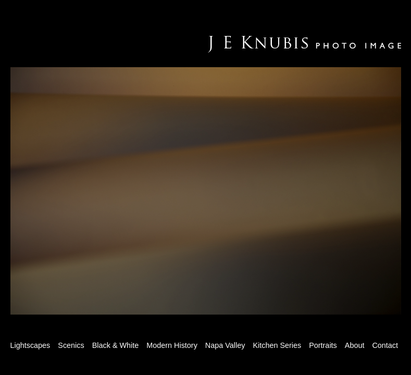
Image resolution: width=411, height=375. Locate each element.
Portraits (323, 345)
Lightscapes (30, 345)
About (355, 345)
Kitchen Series (277, 345)
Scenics (71, 345)
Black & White (115, 345)
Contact (385, 345)
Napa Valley (225, 345)
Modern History (171, 345)
